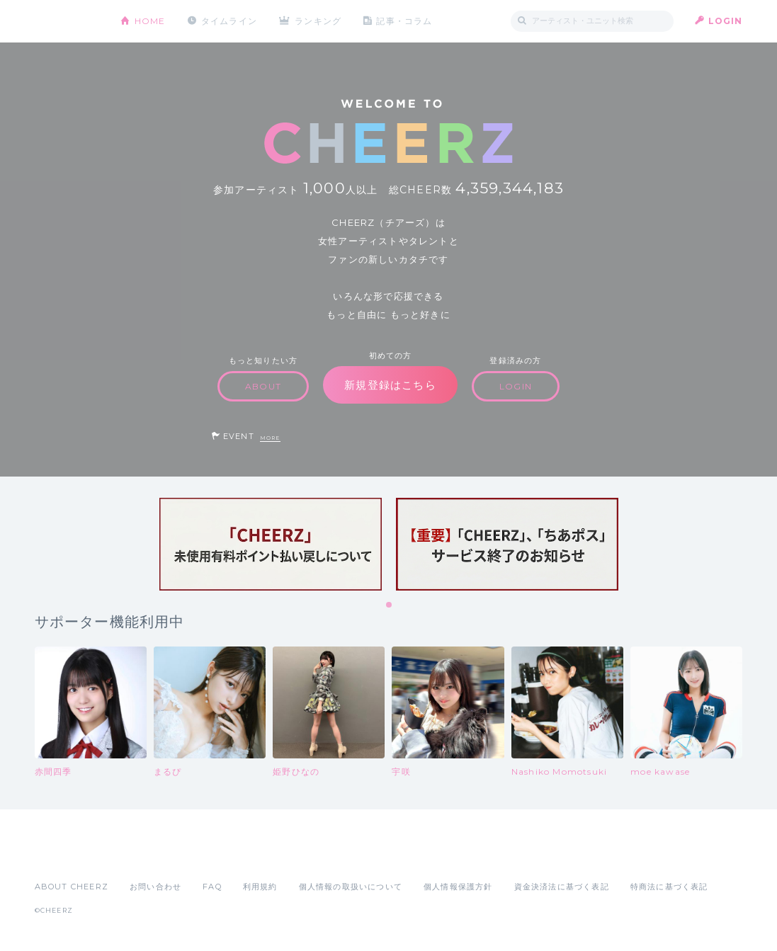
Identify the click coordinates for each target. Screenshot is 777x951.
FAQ (212, 887)
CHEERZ (67, 22)
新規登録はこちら (390, 385)
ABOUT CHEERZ (71, 887)
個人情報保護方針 (458, 887)
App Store (67, 855)
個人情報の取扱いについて (350, 887)
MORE (270, 438)
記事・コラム (404, 21)
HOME (150, 21)
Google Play (142, 855)
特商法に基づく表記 (669, 887)
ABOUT (263, 386)
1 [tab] (389, 605)
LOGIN (725, 21)
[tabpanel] (270, 544)
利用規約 (260, 887)
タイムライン (229, 21)
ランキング (318, 21)
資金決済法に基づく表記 (561, 887)
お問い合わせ (155, 887)
